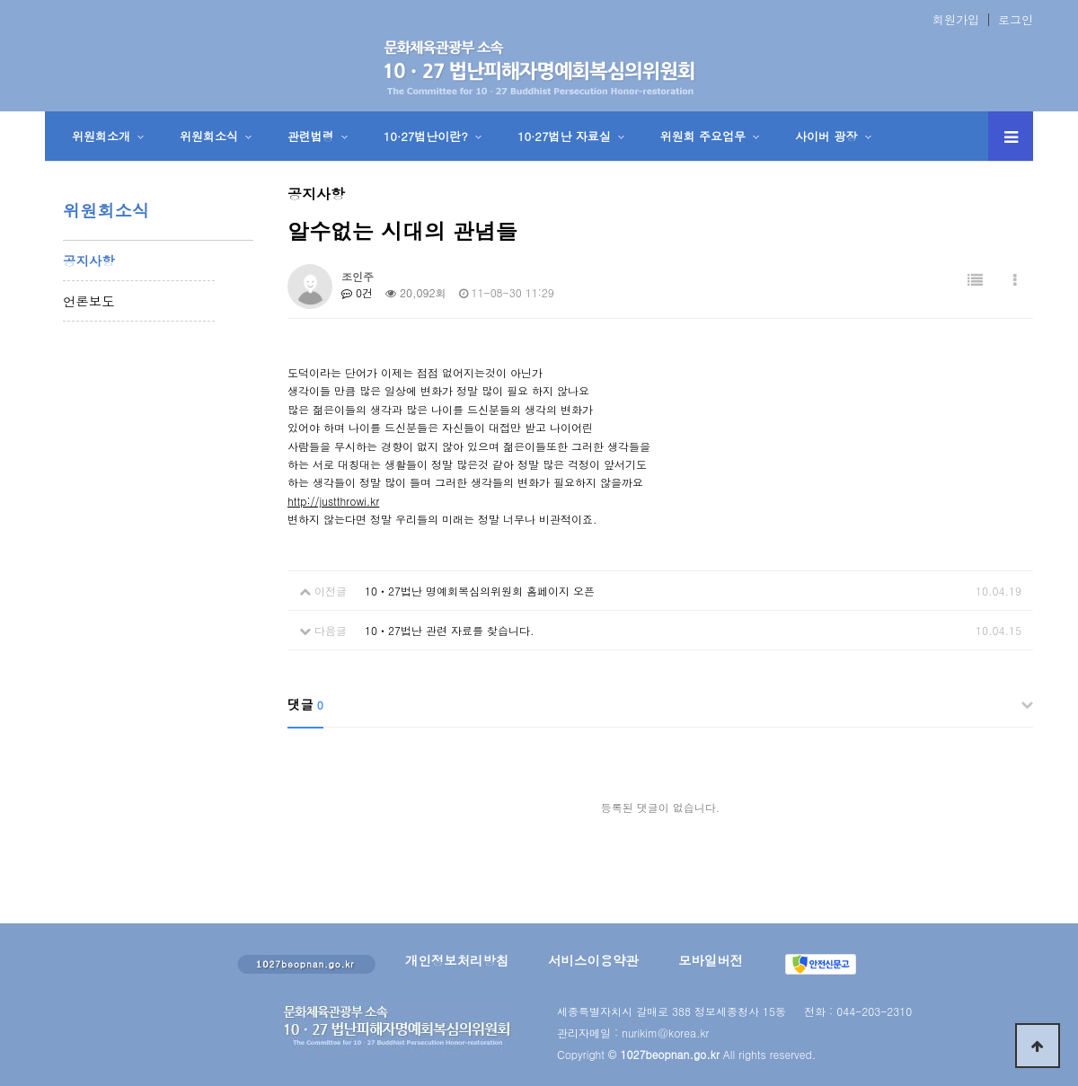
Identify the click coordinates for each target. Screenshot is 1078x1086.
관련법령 (310, 136)
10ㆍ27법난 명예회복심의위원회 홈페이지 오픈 (480, 590)
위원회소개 (101, 136)
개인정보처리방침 (456, 960)
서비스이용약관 (593, 960)
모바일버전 (710, 960)
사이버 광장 (826, 136)
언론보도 (89, 301)
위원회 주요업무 (703, 136)
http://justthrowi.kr (333, 500)
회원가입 (955, 19)
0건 (357, 292)
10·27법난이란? (426, 136)
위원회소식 (209, 136)
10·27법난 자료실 (564, 136)
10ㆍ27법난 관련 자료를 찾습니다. (450, 630)
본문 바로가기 (0, 0)
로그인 (1015, 19)
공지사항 (89, 260)
